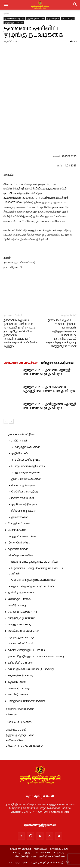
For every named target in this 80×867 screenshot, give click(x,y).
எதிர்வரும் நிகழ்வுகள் (28, 460)
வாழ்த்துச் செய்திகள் (27, 447)
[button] (75, 5)
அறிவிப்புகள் (53, 18)
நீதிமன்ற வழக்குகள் (23, 511)
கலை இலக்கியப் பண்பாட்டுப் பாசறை (31, 669)
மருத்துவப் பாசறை (19, 625)
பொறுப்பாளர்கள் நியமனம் (28, 466)
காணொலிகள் (15, 741)
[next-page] (11, 421)
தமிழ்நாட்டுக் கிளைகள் (20, 709)
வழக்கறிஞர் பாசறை (20, 676)
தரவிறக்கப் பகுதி (16, 730)
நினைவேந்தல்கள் (19, 543)
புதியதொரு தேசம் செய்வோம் (24, 746)
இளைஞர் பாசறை (19, 599)
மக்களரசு (11, 714)
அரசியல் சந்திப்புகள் (24, 504)
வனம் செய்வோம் (22, 644)
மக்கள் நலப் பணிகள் (21, 555)
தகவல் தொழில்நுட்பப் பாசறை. (27, 650)
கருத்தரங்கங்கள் (18, 549)
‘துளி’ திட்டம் (40, 849)
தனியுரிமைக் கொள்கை (52, 856)
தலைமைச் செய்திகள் (14, 18)
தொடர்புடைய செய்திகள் (21, 363)
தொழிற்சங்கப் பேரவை (22, 612)
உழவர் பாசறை (17, 682)
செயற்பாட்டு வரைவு (19, 722)
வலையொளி (43, 852)
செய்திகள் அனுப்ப (23, 852)
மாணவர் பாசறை (19, 688)
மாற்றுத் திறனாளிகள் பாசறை (26, 701)
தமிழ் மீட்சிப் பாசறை (20, 663)
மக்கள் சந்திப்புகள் (22, 498)
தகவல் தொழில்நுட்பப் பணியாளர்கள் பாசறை (36, 656)
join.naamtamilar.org (59, 812)
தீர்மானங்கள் (19, 517)
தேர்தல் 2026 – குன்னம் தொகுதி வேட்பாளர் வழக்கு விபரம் (46, 372)
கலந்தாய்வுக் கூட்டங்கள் (22, 536)
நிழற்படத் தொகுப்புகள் (20, 735)
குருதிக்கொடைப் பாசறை (23, 631)
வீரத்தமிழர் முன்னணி (21, 618)
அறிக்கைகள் (19, 441)
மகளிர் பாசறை (17, 605)
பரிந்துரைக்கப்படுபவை (57, 363)
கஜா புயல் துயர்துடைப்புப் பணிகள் (32, 586)
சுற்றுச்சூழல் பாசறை (21, 637)
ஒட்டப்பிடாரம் (67, 18)
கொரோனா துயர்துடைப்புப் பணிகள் (33, 580)
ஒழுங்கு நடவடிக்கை (35, 18)
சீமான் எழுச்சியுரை (23, 485)
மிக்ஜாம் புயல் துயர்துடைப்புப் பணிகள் (35, 562)
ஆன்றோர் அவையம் (21, 593)
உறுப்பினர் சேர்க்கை (20, 849)
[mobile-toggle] (6, 5)
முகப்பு (7, 13)
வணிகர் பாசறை (18, 695)
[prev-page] (6, 421)
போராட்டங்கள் (17, 530)
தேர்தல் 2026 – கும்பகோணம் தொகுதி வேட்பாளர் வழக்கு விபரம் (49, 389)
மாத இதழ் (59, 852)
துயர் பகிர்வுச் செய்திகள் (26, 479)
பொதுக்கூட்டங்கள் (19, 524)
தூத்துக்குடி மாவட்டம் (14, 22)
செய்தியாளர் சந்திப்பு (24, 492)
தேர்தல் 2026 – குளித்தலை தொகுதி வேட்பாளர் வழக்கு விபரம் (49, 406)
